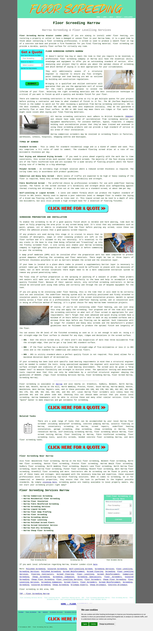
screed (99, 86)
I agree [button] (85, 624)
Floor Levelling (124, 569)
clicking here (50, 482)
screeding (24, 397)
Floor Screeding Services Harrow (44, 490)
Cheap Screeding (41, 577)
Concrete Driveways (117, 585)
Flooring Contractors (42, 574)
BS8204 (129, 116)
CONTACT (119, 17)
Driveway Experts (79, 585)
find (27, 461)
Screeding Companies (63, 577)
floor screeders (100, 392)
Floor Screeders (113, 577)
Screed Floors (71, 582)
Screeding (110, 572)
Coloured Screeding (57, 569)
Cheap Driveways (98, 585)
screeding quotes (67, 482)
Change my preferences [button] (106, 624)
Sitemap (21, 612)
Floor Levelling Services (69, 579)
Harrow (59, 384)
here (95, 564)
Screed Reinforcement (73, 572)
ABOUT (111, 17)
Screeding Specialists (89, 577)
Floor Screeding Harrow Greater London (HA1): (45, 36)
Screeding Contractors (72, 612)
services (116, 397)
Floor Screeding (31, 612)
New (39, 612)
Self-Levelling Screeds (81, 569)
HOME (98, 17)
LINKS (104, 17)
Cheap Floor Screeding (42, 579)
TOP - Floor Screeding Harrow (34, 594)
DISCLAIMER (128, 17)
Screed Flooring (95, 572)
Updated (45, 612)
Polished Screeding (35, 569)
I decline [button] (93, 624)
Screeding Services (104, 569)
